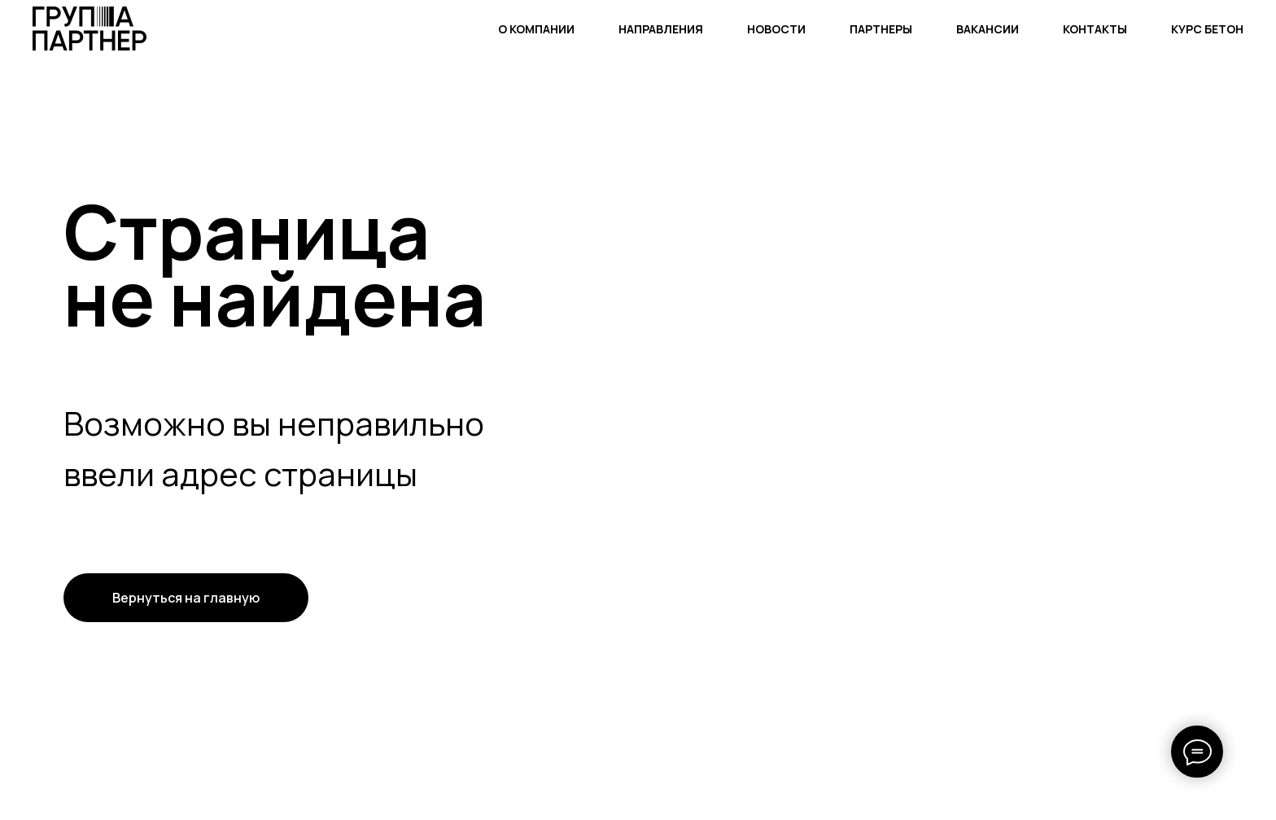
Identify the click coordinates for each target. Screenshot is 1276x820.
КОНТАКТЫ (1095, 29)
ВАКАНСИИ (987, 29)
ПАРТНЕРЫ (881, 29)
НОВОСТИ (776, 29)
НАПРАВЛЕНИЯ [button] (660, 29)
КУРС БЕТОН (1207, 29)
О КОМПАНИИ (536, 29)
